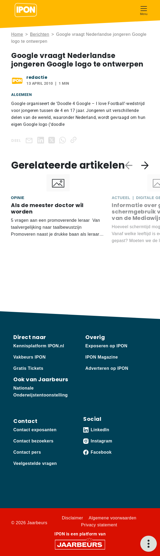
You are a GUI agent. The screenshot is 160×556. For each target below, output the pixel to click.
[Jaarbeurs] (80, 544)
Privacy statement (99, 525)
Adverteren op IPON (106, 368)
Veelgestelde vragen (35, 463)
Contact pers (27, 452)
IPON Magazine (101, 357)
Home (17, 34)
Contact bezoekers (33, 441)
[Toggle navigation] (144, 10)
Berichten (39, 34)
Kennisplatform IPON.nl (38, 346)
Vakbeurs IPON (29, 357)
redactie (36, 77)
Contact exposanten (35, 429)
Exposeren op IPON (106, 346)
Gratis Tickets (28, 368)
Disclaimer (72, 518)
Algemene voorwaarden (113, 518)
